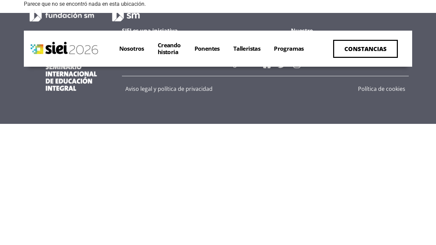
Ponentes (207, 48)
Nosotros (131, 48)
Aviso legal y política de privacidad (169, 89)
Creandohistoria (169, 48)
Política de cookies (381, 89)
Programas (289, 48)
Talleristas (246, 48)
